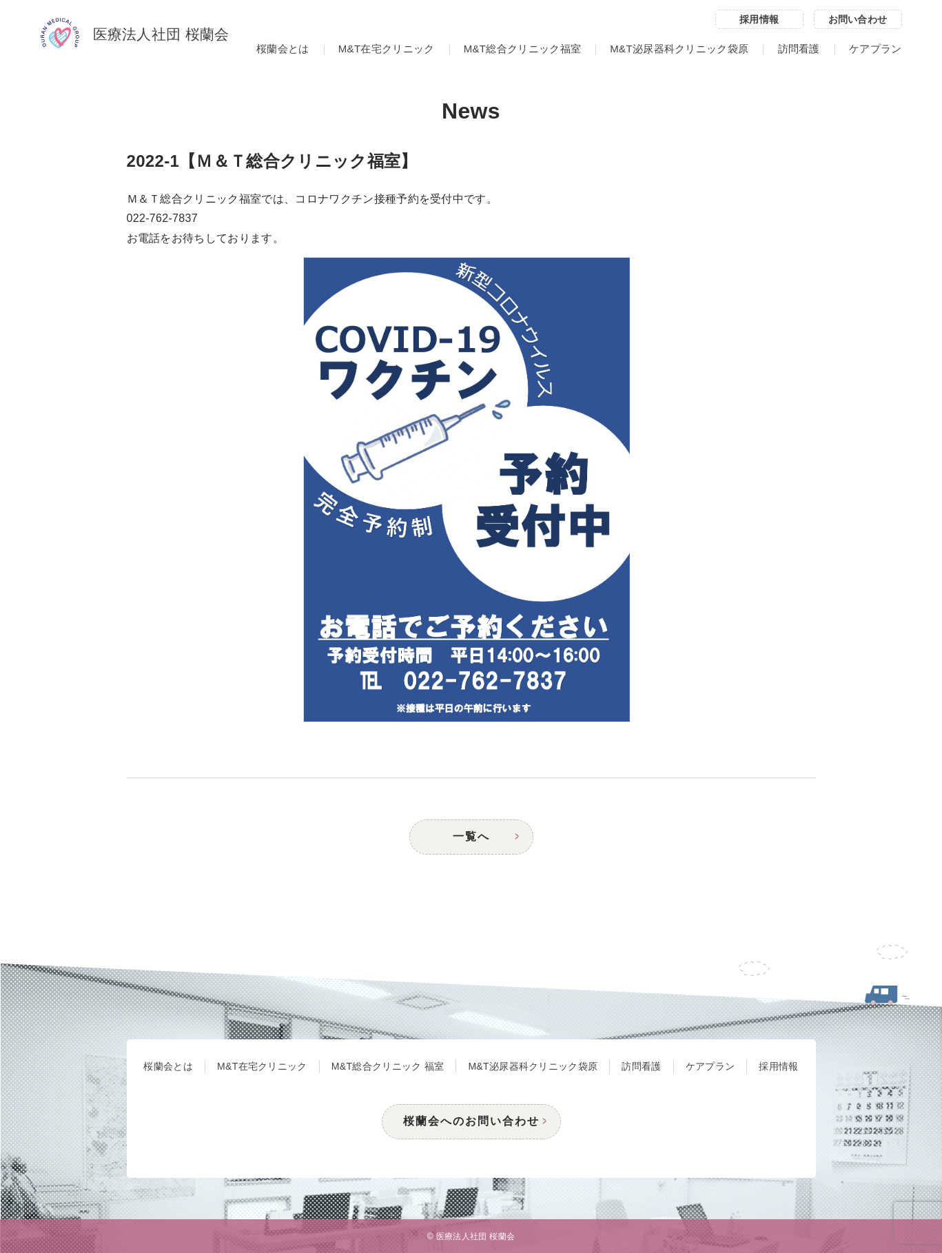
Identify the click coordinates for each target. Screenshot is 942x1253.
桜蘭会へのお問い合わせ (471, 1121)
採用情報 (759, 19)
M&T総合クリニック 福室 (387, 1066)
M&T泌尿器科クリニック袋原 (679, 48)
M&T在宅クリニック (386, 48)
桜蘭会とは (282, 48)
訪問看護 (799, 48)
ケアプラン (875, 48)
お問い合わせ (858, 19)
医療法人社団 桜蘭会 (135, 35)
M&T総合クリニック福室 (522, 48)
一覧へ (471, 836)
